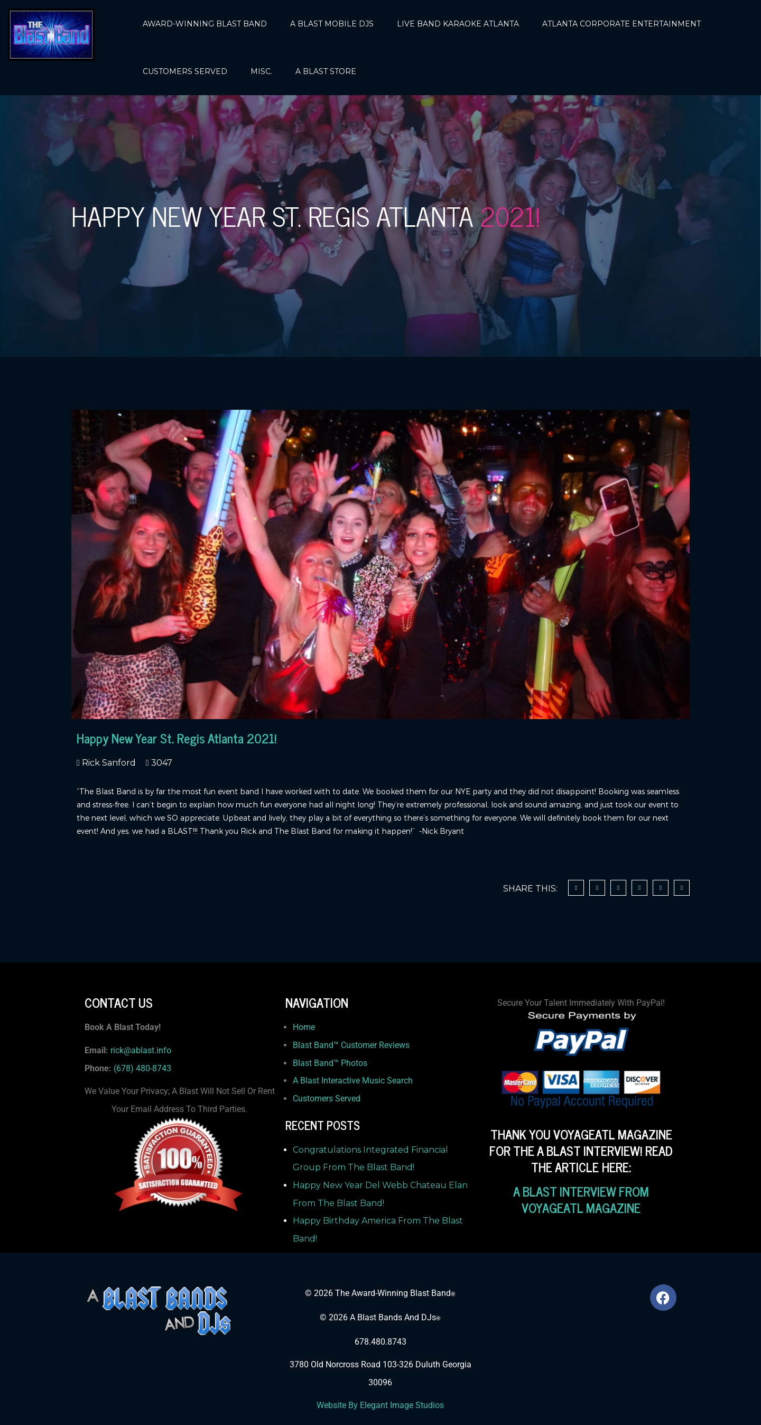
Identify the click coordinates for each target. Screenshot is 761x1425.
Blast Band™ (317, 1045)
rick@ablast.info (140, 1050)
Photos (354, 1063)
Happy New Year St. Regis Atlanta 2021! (176, 738)
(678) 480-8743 (142, 1068)
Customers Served (326, 1098)
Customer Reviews (375, 1045)
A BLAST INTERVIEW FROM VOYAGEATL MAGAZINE (581, 1199)
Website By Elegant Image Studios (380, 1405)
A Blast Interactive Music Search (353, 1080)
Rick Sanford (108, 763)
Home (304, 1027)
